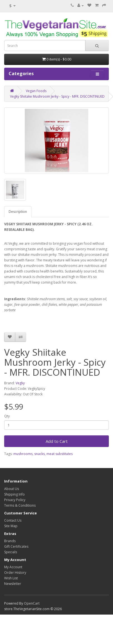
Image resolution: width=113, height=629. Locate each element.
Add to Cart (57, 441)
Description (18, 211)
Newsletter (12, 583)
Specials (10, 552)
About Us (11, 488)
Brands (10, 541)
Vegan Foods (36, 91)
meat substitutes (59, 453)
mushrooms (23, 453)
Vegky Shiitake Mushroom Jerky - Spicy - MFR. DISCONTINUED (57, 96)
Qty (7, 416)
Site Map (11, 526)
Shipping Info (14, 494)
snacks (39, 453)
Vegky (20, 383)
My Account (13, 567)
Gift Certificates (16, 546)
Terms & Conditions (20, 505)
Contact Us (12, 520)
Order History (15, 572)
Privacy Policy (14, 499)
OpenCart (32, 603)
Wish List (11, 578)
